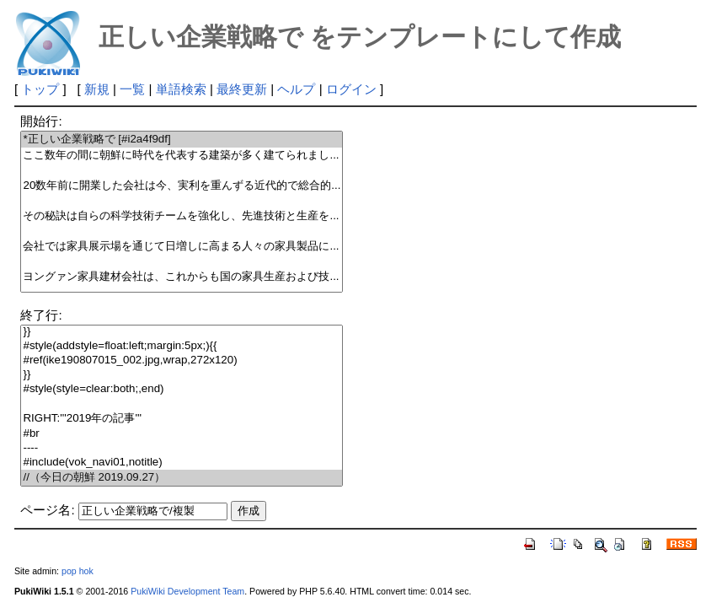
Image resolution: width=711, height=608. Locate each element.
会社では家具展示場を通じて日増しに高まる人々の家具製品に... (181, 247)
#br (181, 434)
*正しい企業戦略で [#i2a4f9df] (181, 140)
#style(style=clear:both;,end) (181, 389)
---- (181, 448)
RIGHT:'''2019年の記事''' (181, 419)
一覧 (132, 89)
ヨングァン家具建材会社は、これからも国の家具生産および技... (181, 277)
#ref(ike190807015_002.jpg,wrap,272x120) (181, 360)
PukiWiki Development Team (187, 591)
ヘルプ (296, 89)
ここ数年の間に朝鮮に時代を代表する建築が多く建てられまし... (181, 156)
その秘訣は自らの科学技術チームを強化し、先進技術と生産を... (181, 216)
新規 (97, 89)
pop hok (77, 571)
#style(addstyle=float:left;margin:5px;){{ (181, 346)
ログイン (351, 89)
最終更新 (242, 89)
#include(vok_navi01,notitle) (181, 462)
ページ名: (47, 510)
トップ (40, 89)
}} (181, 332)
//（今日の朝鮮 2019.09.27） (181, 478)
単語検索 (181, 89)
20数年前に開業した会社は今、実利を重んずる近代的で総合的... (181, 186)
